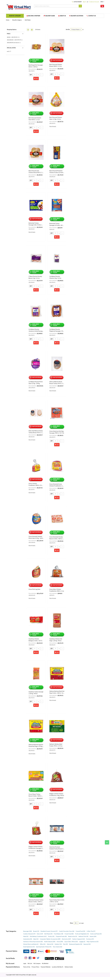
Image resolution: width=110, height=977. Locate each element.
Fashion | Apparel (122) (78, 939)
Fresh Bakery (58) (58, 934)
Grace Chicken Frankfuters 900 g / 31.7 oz (36, 484)
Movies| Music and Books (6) (30, 944)
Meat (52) (25, 936)
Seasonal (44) (87, 944)
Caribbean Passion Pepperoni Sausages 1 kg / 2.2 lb (56, 330)
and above (14, 42)
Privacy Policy (35, 967)
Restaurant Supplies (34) (75, 944)
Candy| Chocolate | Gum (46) (66, 931)
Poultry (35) (51, 936)
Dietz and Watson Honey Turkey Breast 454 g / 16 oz (36, 431)
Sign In (84, 1)
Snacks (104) (93, 936)
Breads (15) (36, 931)
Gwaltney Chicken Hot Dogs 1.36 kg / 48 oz (55, 639)
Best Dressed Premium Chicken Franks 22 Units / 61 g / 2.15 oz (56, 171)
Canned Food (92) (80, 931)
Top (106, 841)
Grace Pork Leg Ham (34, 589)
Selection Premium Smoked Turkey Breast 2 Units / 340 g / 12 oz (56, 848)
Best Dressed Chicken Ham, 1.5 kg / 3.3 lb (55, 118)
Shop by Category (17, 20)
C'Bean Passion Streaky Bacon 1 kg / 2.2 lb (35, 277)
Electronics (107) (66, 939)
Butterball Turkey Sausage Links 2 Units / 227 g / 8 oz (35, 224)
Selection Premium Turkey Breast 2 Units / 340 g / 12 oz (36, 901)
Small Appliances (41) (29, 946)
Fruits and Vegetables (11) (82, 934)
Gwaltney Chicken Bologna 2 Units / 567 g (35, 639)
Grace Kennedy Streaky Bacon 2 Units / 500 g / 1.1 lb (56, 538)
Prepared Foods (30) (61, 936)
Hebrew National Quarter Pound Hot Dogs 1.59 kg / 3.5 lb (36, 745)
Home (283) (60, 941)
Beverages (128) (27, 931)
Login (24, 963)
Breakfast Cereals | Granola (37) (49, 931)
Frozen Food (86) (69, 934)
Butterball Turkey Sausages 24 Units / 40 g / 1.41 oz (56, 224)
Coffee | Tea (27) (91, 931)
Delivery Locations (77, 16)
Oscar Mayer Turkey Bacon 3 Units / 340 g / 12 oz (35, 795)
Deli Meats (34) (48, 934)
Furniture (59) (90, 939)
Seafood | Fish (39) (83, 936)
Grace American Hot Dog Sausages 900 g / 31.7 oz (56, 432)
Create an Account (94, 1)
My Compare (37, 963)
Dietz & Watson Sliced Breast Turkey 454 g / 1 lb (56, 382)
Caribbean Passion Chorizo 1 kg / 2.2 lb (55, 277)
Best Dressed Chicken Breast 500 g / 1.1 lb (55, 65)
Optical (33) (50, 944)
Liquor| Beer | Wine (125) (71, 941)
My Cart (30, 963)
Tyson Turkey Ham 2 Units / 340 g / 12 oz (56, 900)
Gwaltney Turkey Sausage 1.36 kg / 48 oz (36, 692)
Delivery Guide (50, 16)
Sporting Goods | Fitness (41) (43, 946)
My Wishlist (45, 963)
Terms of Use (26, 967)
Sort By (68, 29)
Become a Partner (34, 16)
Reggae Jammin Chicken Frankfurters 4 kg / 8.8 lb (56, 794)
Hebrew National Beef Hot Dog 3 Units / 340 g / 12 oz (56, 692)
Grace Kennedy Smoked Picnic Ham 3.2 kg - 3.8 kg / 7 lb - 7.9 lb (36, 537)
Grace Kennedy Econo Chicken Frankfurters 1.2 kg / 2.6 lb (56, 485)
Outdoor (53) (58, 944)
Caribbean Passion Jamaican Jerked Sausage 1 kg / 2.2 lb (36, 330)
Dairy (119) (40, 934)
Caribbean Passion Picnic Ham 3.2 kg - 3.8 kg (36, 382)
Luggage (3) (82, 941)
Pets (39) (65, 944)
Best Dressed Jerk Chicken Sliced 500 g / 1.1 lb (36, 171)
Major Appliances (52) (92, 941)
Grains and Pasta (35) (96, 934)
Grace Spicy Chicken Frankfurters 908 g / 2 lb (56, 590)
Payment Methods (45, 967)
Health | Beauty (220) (49, 941)
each (9, 51)
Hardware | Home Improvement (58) (33, 941)
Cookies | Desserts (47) (29, 934)
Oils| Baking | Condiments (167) (38, 936)
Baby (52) (35, 939)
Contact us (92, 16)
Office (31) (42, 944)
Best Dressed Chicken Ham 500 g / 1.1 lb (35, 118)
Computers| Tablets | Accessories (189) (50, 939)
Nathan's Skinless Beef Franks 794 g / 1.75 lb (55, 745)
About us (63, 16)
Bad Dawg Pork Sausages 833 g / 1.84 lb (36, 66)
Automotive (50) (27, 939)
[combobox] (58, 6)
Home (8, 20)
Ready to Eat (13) (72, 936)
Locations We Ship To (57, 967)
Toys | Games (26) (57, 946)
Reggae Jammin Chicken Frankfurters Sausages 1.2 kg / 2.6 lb (36, 847)
